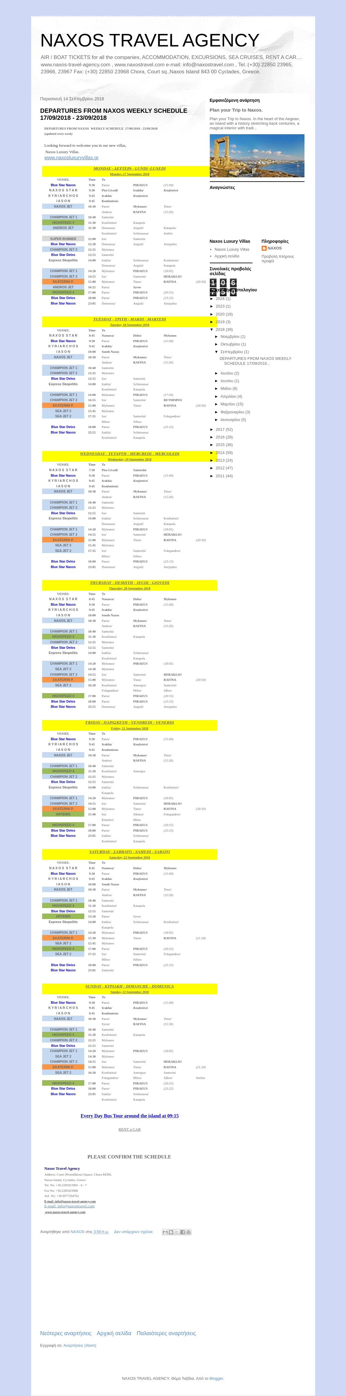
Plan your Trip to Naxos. (236, 110)
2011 (221, 476)
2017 (221, 429)
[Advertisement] (118, 1283)
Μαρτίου (228, 404)
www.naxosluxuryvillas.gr (71, 157)
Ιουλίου (227, 373)
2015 (221, 444)
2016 (221, 437)
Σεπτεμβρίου (232, 351)
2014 (221, 452)
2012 (221, 468)
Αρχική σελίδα (114, 1333)
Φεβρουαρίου (232, 412)
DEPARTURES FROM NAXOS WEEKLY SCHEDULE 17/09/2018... (255, 361)
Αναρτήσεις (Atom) (80, 1345)
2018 (221, 329)
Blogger (216, 1378)
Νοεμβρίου (230, 336)
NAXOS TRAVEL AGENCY (150, 40)
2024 (221, 298)
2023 (221, 306)
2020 (221, 314)
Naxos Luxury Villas (232, 249)
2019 (221, 321)
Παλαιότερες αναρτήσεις (166, 1333)
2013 (221, 460)
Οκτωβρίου (230, 344)
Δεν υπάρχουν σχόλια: (134, 1231)
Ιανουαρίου (230, 419)
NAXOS (275, 248)
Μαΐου (226, 388)
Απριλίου (228, 396)
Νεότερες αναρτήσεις (66, 1333)
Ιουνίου (227, 381)
